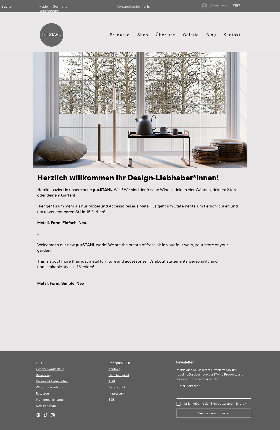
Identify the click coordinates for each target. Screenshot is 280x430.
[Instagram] (52, 415)
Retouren (42, 393)
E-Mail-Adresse (188, 386)
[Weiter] (257, 6)
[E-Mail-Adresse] (213, 394)
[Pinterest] (38, 415)
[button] (239, 5)
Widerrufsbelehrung (50, 387)
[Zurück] (23, 6)
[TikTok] (45, 415)
